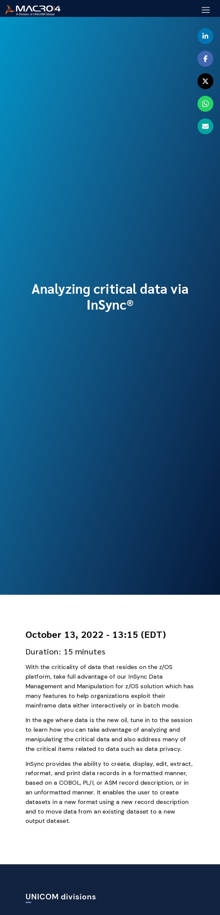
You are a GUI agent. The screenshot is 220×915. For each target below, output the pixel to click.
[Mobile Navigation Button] (206, 10)
